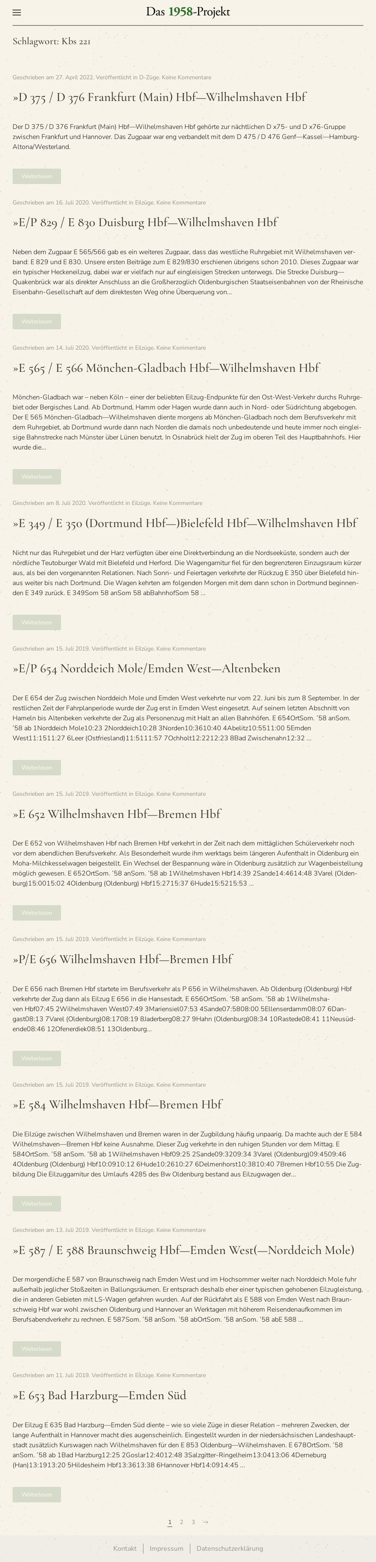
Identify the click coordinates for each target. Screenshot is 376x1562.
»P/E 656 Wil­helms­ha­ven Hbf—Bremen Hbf (122, 959)
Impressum (167, 1548)
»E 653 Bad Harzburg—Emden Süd (100, 1395)
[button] (17, 12)
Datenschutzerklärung (230, 1548)
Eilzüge (144, 203)
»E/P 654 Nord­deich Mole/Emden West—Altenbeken (147, 668)
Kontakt (125, 1548)
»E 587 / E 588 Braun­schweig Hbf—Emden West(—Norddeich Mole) (183, 1250)
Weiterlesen (36, 176)
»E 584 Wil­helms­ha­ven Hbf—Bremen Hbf (117, 1104)
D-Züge (149, 77)
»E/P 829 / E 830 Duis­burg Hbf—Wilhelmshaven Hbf (145, 222)
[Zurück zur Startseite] (188, 12)
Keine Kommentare (186, 77)
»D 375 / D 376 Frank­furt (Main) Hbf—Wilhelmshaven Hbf (159, 97)
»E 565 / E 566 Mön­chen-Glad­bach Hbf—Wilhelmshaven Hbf (166, 368)
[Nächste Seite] (205, 1522)
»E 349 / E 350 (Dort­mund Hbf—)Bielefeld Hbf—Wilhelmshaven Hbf (184, 523)
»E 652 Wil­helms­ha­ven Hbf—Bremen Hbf (116, 814)
